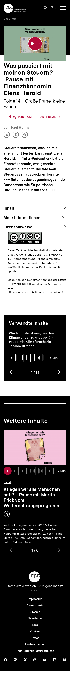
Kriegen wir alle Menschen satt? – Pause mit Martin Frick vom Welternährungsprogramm (32, 497)
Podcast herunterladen (35, 117)
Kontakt (35, 631)
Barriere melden (35, 644)
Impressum (35, 599)
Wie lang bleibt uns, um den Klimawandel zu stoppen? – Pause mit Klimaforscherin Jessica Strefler (31, 339)
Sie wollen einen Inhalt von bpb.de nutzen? (35, 292)
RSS (35, 625)
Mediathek (10, 19)
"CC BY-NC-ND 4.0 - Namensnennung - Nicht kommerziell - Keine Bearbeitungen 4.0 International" (35, 259)
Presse (35, 638)
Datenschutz (35, 605)
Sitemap (35, 612)
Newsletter (35, 618)
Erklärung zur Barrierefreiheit (35, 651)
